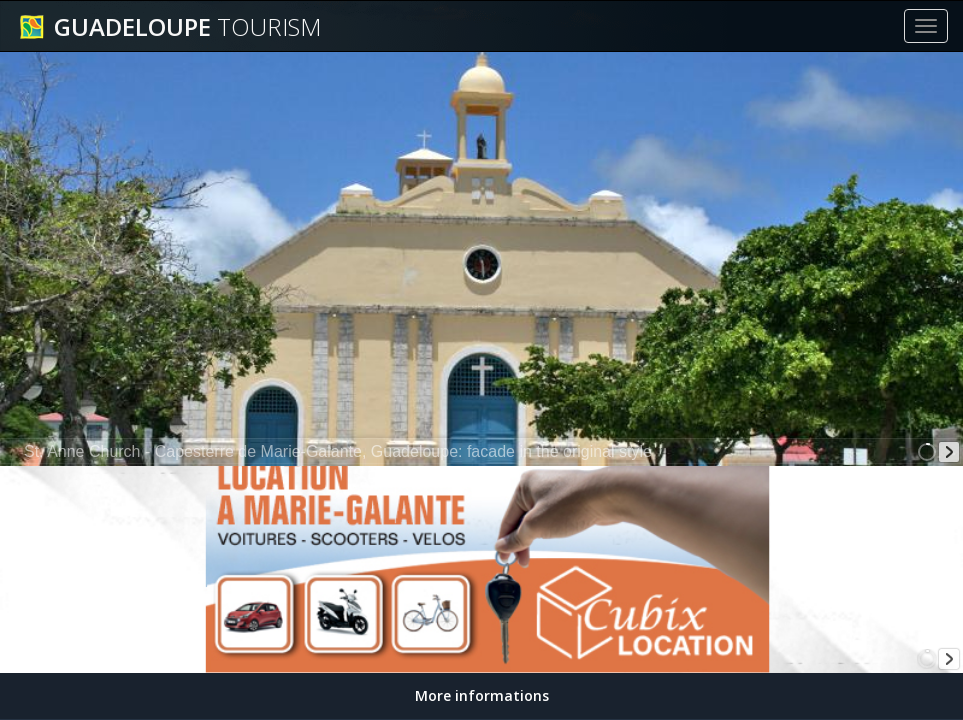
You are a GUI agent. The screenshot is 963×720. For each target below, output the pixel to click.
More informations (482, 695)
